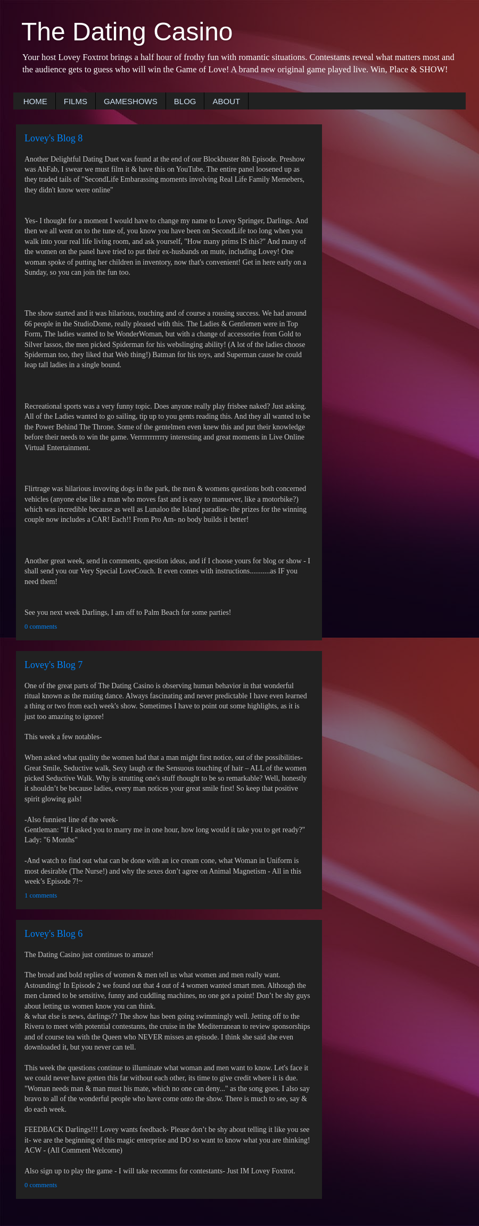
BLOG (185, 101)
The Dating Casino (127, 32)
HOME (35, 101)
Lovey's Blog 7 (53, 664)
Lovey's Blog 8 (53, 138)
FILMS (75, 101)
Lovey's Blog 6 (53, 933)
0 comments (40, 626)
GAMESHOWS (131, 101)
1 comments (40, 895)
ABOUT (226, 101)
